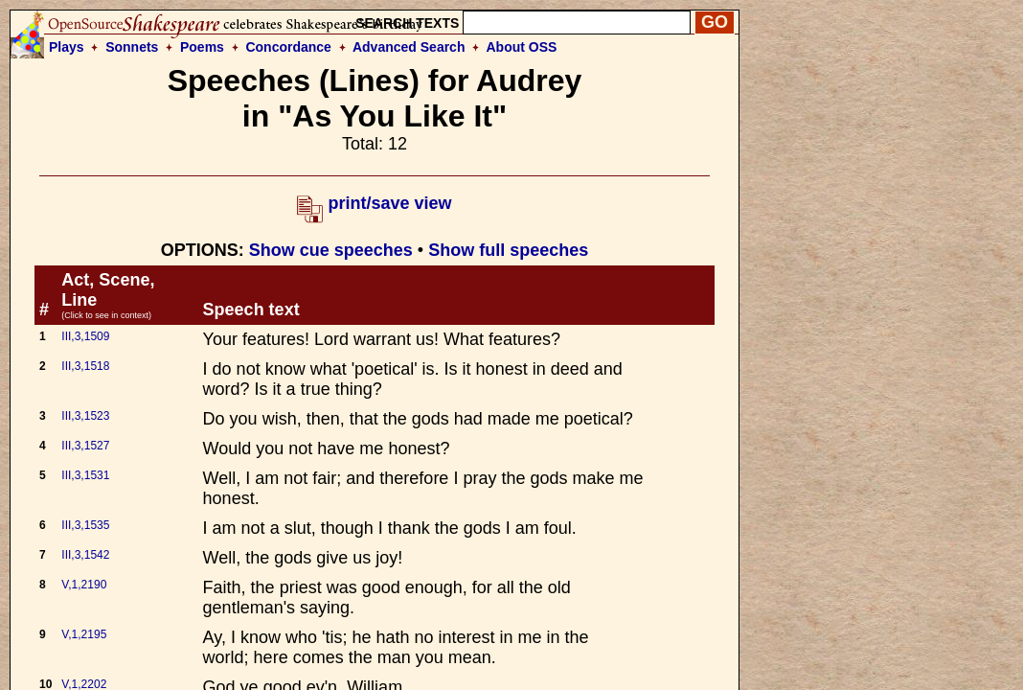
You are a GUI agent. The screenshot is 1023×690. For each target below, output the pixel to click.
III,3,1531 (85, 475)
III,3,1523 (85, 416)
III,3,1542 (85, 555)
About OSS (522, 47)
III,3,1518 (85, 366)
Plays (66, 47)
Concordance (287, 47)
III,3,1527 (85, 445)
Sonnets (131, 47)
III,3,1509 (85, 336)
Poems (202, 47)
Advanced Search (409, 47)
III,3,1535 (85, 525)
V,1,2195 (83, 634)
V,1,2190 (83, 584)
